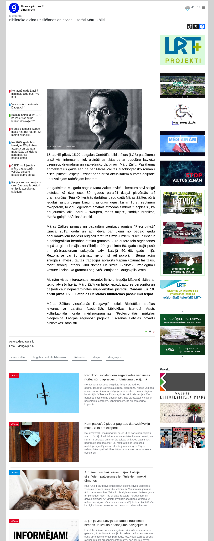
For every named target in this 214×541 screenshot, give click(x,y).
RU (198, 7)
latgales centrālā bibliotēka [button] (49, 357)
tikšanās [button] (79, 357)
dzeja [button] (96, 357)
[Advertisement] (82, 61)
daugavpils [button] (115, 357)
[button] (202, 7)
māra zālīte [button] (18, 357)
